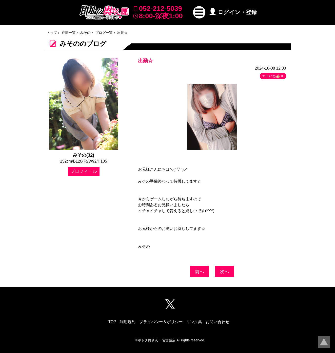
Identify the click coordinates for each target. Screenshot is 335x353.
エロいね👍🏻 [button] (273, 76)
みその (85, 33)
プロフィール (83, 171)
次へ (224, 271)
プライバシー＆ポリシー (161, 322)
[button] (199, 12)
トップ (52, 33)
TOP (112, 322)
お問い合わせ (217, 322)
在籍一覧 (69, 33)
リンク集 (194, 322)
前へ (199, 271)
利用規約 (128, 322)
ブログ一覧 (104, 33)
